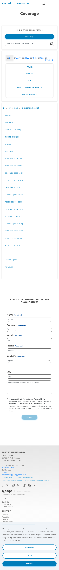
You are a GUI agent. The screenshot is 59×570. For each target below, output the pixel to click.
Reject (29, 556)
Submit (29, 417)
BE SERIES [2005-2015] (14, 173)
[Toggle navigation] (56, 3)
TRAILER (29, 74)
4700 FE (8, 144)
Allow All (29, 564)
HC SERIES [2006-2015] (14, 209)
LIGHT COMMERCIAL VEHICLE (29, 87)
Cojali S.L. (5, 502)
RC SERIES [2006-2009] (14, 231)
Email (10, 335)
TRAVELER (9, 267)
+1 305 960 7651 (8, 467)
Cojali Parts (6, 504)
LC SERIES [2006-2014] (14, 224)
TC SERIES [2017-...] (12, 260)
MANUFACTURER (29, 94)
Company (12, 325)
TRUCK (29, 67)
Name (10, 315)
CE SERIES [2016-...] (12, 187)
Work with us (28, 477)
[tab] (9, 58)
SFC (6, 253)
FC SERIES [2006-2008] (14, 195)
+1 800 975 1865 (8, 472)
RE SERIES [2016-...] (12, 245)
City (9, 371)
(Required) (18, 315)
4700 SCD (9, 151)
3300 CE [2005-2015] (13, 130)
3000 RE (8, 115)
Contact (5, 515)
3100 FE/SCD (10, 122)
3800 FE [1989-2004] (13, 137)
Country (11, 356)
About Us (5, 517)
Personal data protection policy (15, 480)
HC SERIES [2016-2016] (13, 216)
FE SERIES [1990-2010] (13, 202)
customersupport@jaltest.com (14, 475)
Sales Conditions (14, 477)
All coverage (29, 37)
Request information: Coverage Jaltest (29, 387)
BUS (29, 81)
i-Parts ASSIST (7, 507)
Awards (5, 519)
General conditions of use (39, 480)
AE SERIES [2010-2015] (13, 166)
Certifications (7, 522)
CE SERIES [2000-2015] (14, 180)
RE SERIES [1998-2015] (13, 238)
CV (9, 108)
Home (4, 477)
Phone (10, 345)
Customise (29, 547)
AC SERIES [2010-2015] (13, 159)
